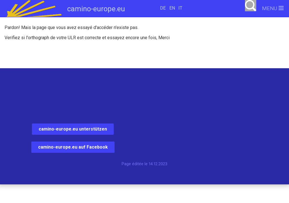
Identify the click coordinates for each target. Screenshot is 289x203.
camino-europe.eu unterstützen (73, 129)
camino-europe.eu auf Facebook (73, 147)
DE (163, 8)
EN (172, 8)
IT (180, 8)
